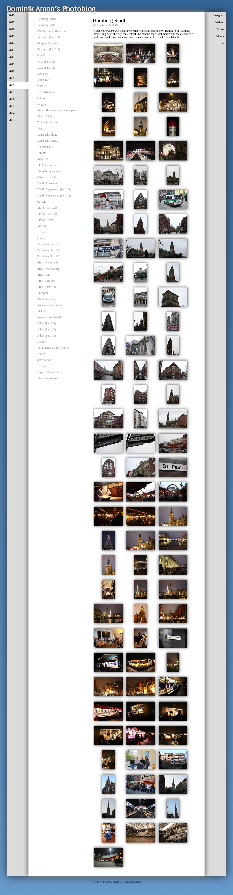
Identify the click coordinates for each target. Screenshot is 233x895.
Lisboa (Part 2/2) (47, 207)
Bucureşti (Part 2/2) (48, 49)
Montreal (42, 158)
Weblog (219, 22)
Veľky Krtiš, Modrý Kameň (53, 347)
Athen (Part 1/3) (46, 335)
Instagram (218, 15)
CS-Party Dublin (46, 177)
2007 (12, 92)
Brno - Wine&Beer (48, 268)
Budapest (42, 292)
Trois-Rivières (45, 91)
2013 (12, 50)
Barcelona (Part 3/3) (49, 244)
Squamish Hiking (47, 134)
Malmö (41, 311)
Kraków (42, 341)
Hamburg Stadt (46, 25)
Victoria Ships (45, 116)
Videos (220, 36)
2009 (12, 78)
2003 (12, 120)
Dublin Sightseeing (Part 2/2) (54, 189)
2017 (12, 22)
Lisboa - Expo (45, 219)
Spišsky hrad (44, 359)
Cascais (41, 201)
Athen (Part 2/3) (46, 329)
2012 (12, 57)
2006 (12, 99)
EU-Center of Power (49, 165)
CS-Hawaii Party (47, 299)
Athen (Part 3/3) (46, 323)
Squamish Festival (47, 140)
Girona (41, 238)
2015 (12, 36)
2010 (12, 71)
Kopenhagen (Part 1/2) (50, 317)
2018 (12, 15)
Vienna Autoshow (47, 378)
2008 (12, 85)
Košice (41, 353)
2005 (12, 106)
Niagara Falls (45, 146)
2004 (12, 113)
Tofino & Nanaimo (48, 122)
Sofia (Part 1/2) (46, 67)
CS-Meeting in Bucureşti (51, 31)
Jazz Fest (42, 73)
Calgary (41, 104)
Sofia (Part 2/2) (46, 61)
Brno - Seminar (46, 280)
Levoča (41, 366)
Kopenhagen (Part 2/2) (50, 305)
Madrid (41, 225)
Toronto (41, 152)
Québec (41, 85)
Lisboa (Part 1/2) (47, 213)
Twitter (220, 29)
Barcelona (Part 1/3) (49, 256)
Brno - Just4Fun (46, 286)
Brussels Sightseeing (49, 171)
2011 (11, 64)
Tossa (40, 232)
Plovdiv (41, 55)
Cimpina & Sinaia (47, 43)
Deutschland (112, 24)
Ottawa (41, 98)
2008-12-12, (99, 24)
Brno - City (43, 274)
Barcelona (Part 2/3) (49, 250)
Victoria (41, 128)
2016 (12, 29)
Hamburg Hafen (46, 18)
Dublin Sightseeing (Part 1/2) (54, 195)
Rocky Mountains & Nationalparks (57, 110)
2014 (12, 43)
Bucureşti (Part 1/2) (48, 37)
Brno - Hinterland (47, 262)
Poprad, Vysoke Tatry (49, 372)
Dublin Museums (47, 183)
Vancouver (43, 79)
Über (221, 43)
